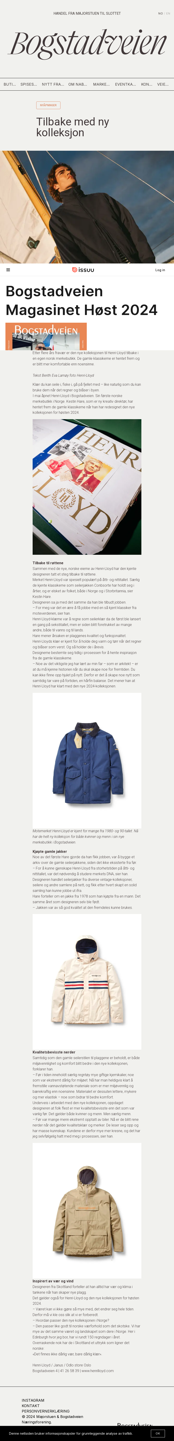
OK (158, 1433)
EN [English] (168, 13)
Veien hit (163, 84)
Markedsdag (102, 84)
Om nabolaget (78, 84)
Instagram (33, 1400)
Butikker (10, 84)
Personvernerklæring (46, 1411)
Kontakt (147, 84)
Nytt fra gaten (53, 84)
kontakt (31, 1405)
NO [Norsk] (160, 13)
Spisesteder (29, 84)
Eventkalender (126, 84)
